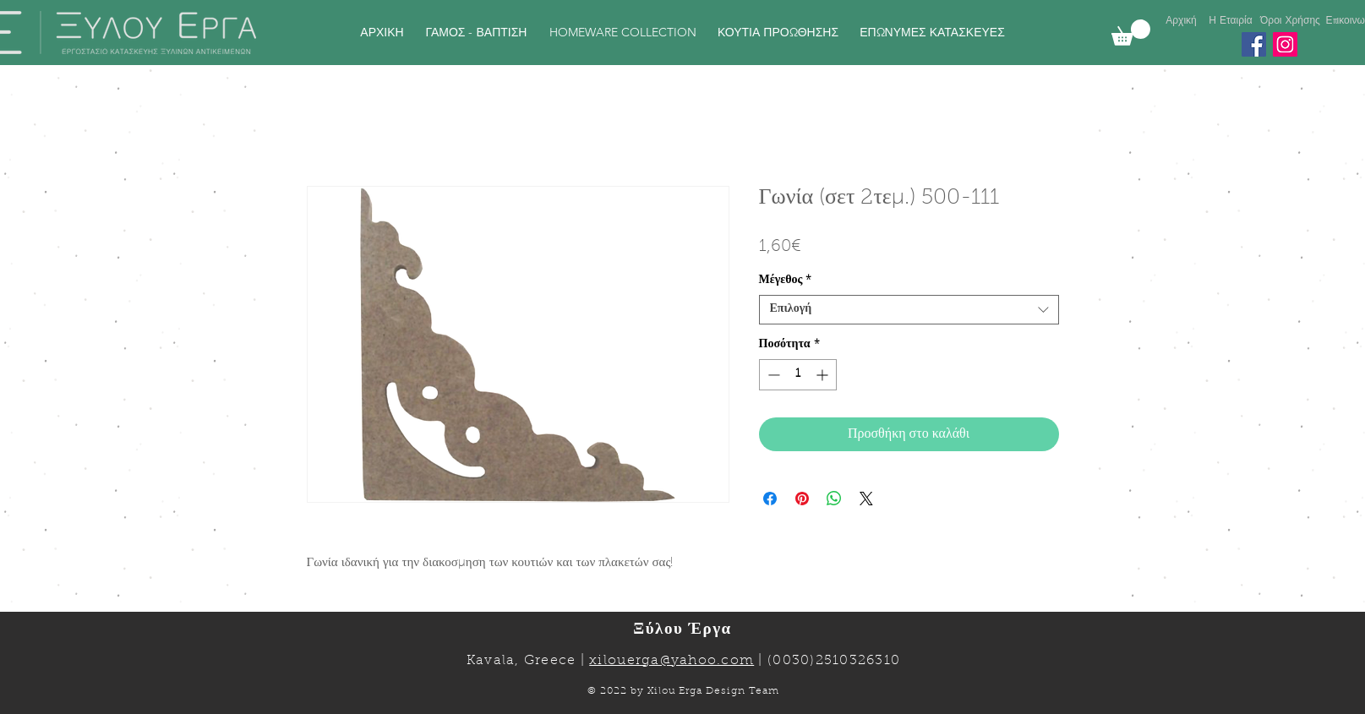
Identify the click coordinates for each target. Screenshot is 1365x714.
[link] (1130, 32)
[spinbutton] (798, 375)
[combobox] (909, 309)
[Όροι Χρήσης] (1290, 20)
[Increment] (823, 375)
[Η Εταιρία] (1231, 20)
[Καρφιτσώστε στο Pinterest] (802, 498)
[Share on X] (866, 498)
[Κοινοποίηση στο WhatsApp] (834, 498)
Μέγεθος (785, 280)
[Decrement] (772, 375)
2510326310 (858, 661)
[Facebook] (1254, 44)
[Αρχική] (1181, 20)
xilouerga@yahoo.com (671, 661)
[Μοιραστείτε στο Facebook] (770, 498)
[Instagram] (1285, 44)
